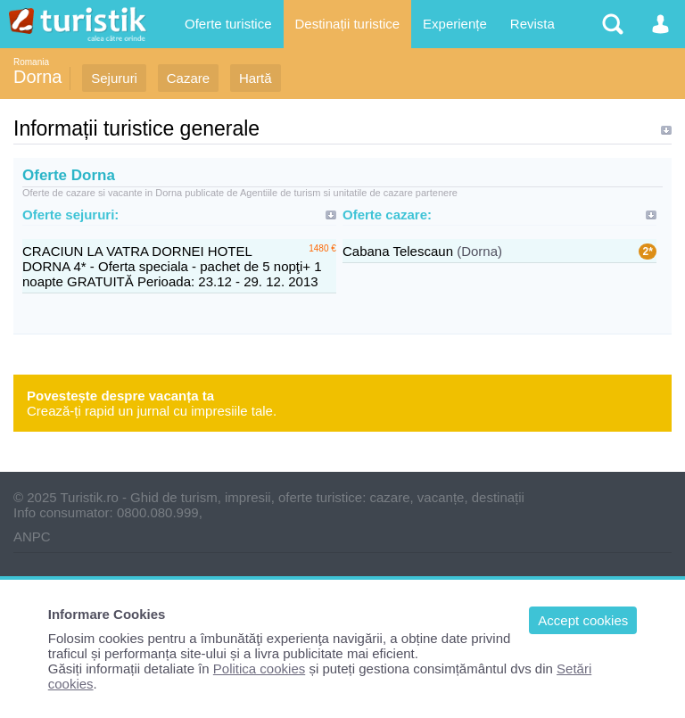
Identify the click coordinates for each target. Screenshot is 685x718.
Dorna (37, 77)
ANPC (32, 536)
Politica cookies (259, 668)
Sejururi (114, 78)
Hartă (255, 78)
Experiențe (455, 23)
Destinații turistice (347, 23)
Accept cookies (583, 620)
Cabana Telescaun (397, 251)
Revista (532, 23)
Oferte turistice (228, 23)
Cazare (188, 78)
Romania (31, 62)
